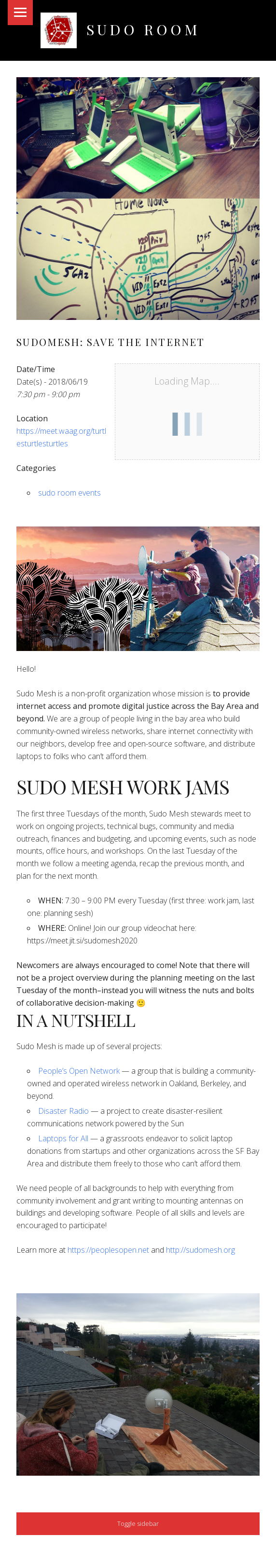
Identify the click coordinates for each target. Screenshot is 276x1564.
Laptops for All (63, 1138)
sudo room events (69, 492)
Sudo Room (143, 29)
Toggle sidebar (138, 1523)
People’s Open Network (79, 1071)
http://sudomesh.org (200, 1250)
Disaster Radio (63, 1111)
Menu (20, 12)
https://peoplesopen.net (108, 1250)
